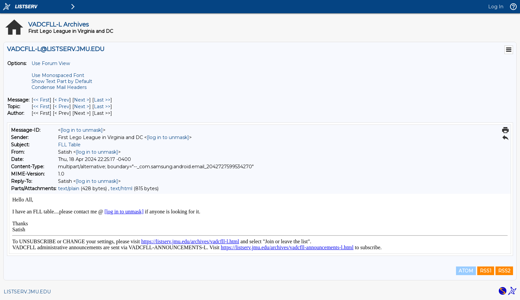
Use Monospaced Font (58, 75)
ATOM (466, 271)
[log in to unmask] (82, 130)
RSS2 (504, 271)
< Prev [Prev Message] (61, 100)
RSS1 (485, 271)
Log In (495, 7)
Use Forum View (51, 63)
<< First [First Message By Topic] (41, 107)
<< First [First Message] (41, 100)
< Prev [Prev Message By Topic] (61, 107)
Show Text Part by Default (62, 81)
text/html (121, 188)
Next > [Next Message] (81, 100)
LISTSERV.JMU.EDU (27, 292)
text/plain (68, 188)
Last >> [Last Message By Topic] (102, 107)
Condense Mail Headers (59, 87)
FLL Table (69, 145)
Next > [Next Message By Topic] (81, 107)
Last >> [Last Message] (102, 100)
